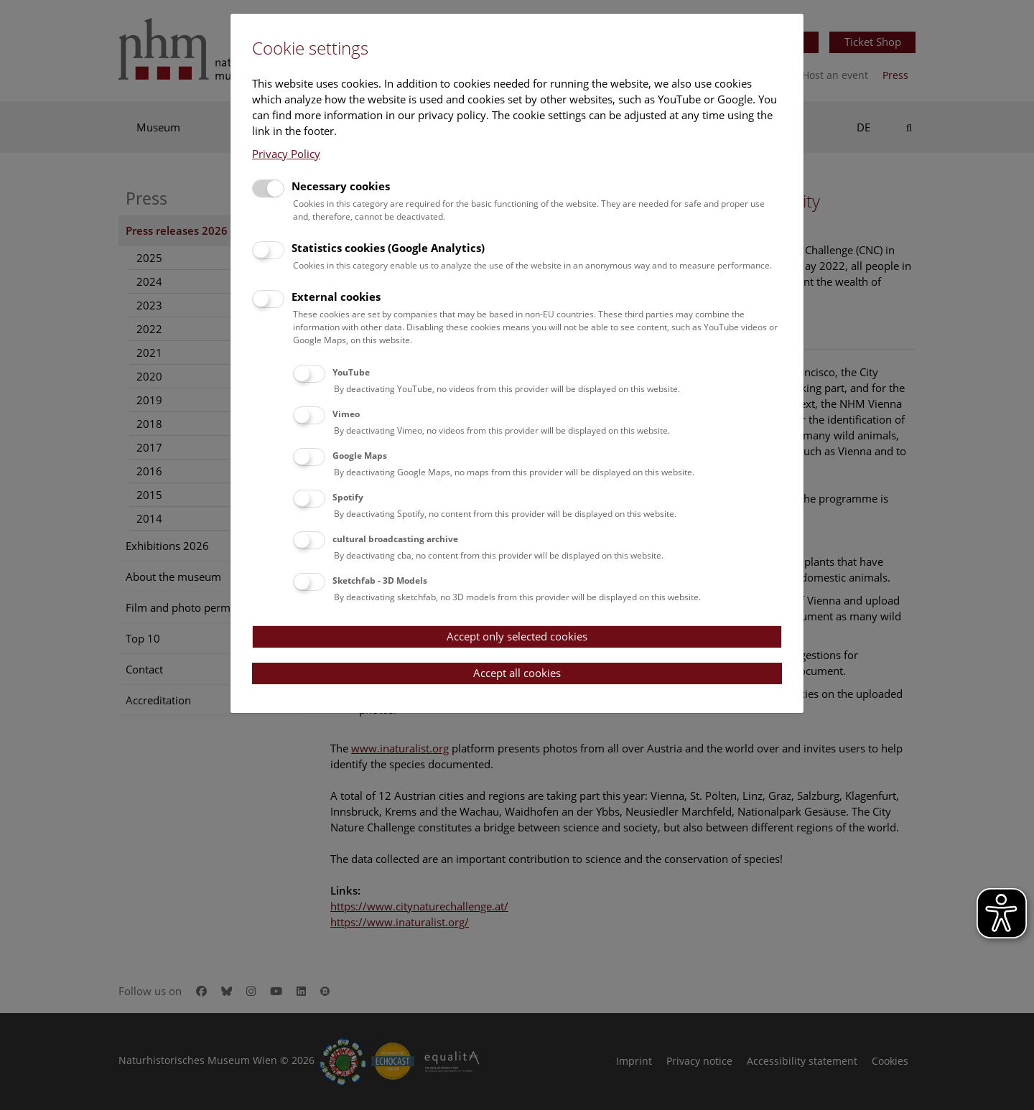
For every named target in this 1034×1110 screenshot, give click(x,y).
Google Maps (359, 455)
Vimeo (346, 414)
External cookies (336, 296)
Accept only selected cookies (517, 636)
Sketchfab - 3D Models (379, 580)
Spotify (347, 497)
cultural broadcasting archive (395, 539)
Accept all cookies (517, 673)
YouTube (351, 372)
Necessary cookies (341, 186)
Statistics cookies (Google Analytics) (388, 248)
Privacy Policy (286, 153)
